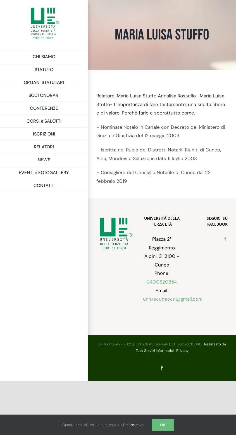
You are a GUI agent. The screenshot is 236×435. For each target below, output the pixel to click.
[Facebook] (225, 239)
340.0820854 (162, 282)
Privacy (182, 350)
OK (163, 424)
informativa (134, 424)
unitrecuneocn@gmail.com (172, 299)
